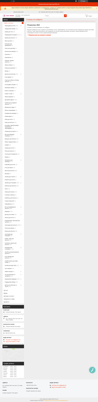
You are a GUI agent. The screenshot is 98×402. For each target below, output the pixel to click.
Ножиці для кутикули (10, 131)
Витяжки (7, 173)
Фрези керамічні (9, 96)
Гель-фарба (8, 77)
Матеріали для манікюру (9, 160)
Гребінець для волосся (11, 198)
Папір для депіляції (10, 68)
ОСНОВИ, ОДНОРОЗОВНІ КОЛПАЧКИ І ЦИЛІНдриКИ (12, 127)
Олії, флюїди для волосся (9, 257)
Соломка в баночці (10, 195)
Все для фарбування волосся (10, 207)
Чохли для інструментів (11, 154)
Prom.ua (56, 399)
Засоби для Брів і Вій (10, 265)
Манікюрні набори (9, 87)
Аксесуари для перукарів (8, 235)
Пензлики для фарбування (8, 44)
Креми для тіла (9, 31)
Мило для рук (8, 41)
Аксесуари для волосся (11, 225)
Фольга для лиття (9, 217)
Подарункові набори (10, 28)
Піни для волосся (9, 151)
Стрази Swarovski (9, 201)
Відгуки (5, 293)
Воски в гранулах (9, 90)
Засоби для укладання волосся (11, 103)
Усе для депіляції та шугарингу (10, 275)
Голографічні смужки (10, 84)
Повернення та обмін (9, 299)
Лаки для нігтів (9, 119)
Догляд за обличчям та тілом (11, 285)
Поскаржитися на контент (49, 400)
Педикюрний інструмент (11, 34)
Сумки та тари (8, 93)
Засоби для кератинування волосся (12, 252)
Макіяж (7, 157)
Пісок (6, 188)
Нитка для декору (9, 228)
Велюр (6, 71)
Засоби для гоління (10, 176)
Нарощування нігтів (10, 25)
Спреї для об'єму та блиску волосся (12, 80)
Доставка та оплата (9, 296)
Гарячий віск (8, 57)
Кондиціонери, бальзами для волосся (12, 221)
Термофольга (8, 204)
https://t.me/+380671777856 (13, 341)
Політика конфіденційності (62, 400)
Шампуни (7, 211)
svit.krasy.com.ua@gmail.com (13, 339)
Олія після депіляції (10, 48)
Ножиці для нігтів (9, 148)
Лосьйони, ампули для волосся (11, 243)
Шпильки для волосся (10, 185)
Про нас (6, 290)
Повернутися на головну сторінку (40, 35)
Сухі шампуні (8, 268)
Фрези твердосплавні (10, 142)
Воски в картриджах (10, 110)
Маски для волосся (10, 231)
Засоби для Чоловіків (10, 182)
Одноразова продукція (11, 279)
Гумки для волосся (10, 192)
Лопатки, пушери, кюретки (9, 61)
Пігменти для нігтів (10, 179)
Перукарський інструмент (8, 248)
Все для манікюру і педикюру (10, 135)
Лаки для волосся (9, 122)
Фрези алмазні (8, 65)
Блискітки (7, 54)
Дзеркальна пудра (9, 107)
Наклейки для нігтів (10, 164)
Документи (6, 302)
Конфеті (7, 145)
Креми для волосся (10, 37)
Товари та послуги (8, 23)
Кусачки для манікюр (10, 51)
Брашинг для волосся (10, 139)
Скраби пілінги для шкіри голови (11, 261)
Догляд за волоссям (10, 74)
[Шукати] (65, 15)
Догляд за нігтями (9, 214)
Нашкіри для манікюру (10, 113)
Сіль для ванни (9, 167)
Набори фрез (8, 116)
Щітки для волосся (10, 170)
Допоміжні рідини (9, 99)
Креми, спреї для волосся (9, 239)
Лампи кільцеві (9, 271)
